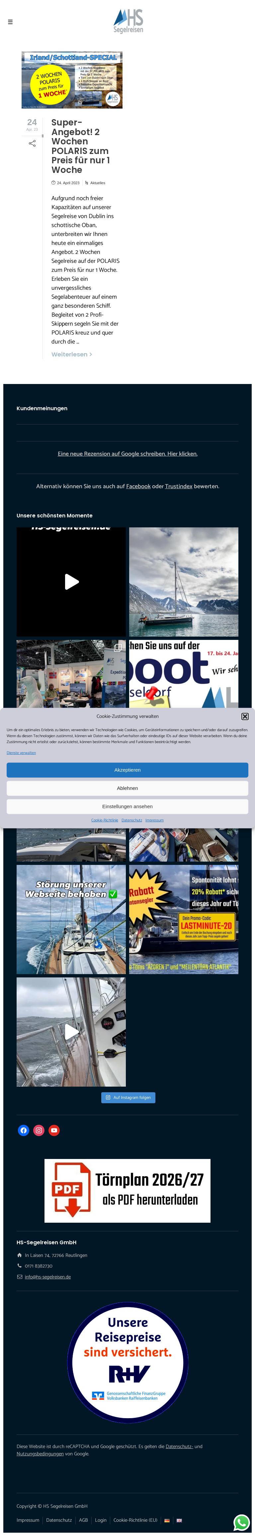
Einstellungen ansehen (127, 806)
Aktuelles (97, 183)
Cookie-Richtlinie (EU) (135, 1520)
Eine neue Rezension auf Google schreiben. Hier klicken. (128, 454)
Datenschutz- (179, 1446)
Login (101, 1520)
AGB (83, 1520)
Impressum (154, 820)
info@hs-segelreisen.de (48, 1277)
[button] (245, 716)
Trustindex (179, 487)
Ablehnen (127, 788)
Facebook (138, 487)
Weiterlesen (69, 354)
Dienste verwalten (21, 753)
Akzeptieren (127, 770)
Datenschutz (132, 820)
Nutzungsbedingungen (40, 1454)
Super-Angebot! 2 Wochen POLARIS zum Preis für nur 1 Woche (80, 146)
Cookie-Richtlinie (104, 820)
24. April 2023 (68, 183)
